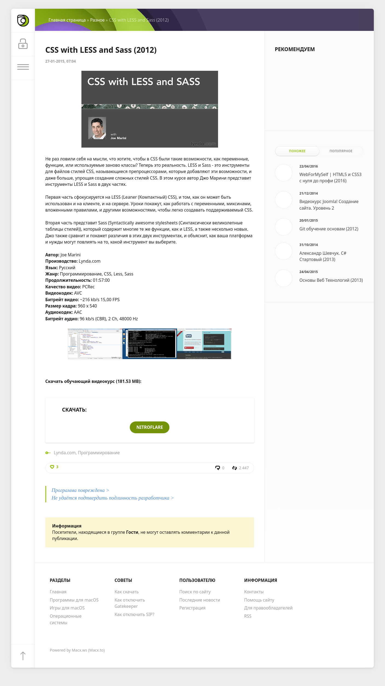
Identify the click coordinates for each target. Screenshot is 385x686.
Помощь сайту (259, 600)
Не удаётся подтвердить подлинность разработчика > (113, 498)
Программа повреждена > (81, 491)
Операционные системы (65, 620)
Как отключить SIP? (134, 615)
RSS (248, 617)
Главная (58, 592)
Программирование (99, 453)
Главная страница (67, 20)
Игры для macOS (67, 608)
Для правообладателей (268, 608)
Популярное (341, 151)
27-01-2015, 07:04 (60, 61)
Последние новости (199, 600)
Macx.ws (79, 650)
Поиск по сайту (195, 592)
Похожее (297, 151)
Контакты (254, 592)
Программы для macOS (74, 600)
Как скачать (126, 592)
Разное (97, 20)
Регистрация (192, 608)
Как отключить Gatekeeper (129, 603)
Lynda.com (65, 453)
